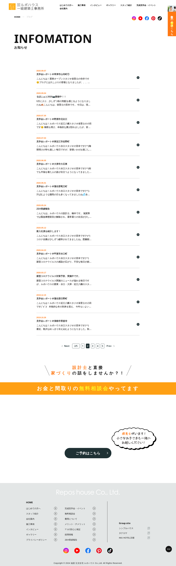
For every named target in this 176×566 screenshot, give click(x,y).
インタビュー (96, 5)
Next (67, 345)
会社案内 (63, 8)
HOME (29, 502)
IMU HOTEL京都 (134, 538)
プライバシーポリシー (41, 539)
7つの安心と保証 (80, 529)
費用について (80, 518)
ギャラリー (111, 5)
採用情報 (80, 534)
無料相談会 (80, 513)
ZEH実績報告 (80, 539)
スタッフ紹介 (126, 5)
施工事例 (81, 5)
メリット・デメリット (80, 524)
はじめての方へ (66, 5)
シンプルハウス (134, 528)
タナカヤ (134, 533)
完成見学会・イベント (146, 5)
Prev (109, 345)
